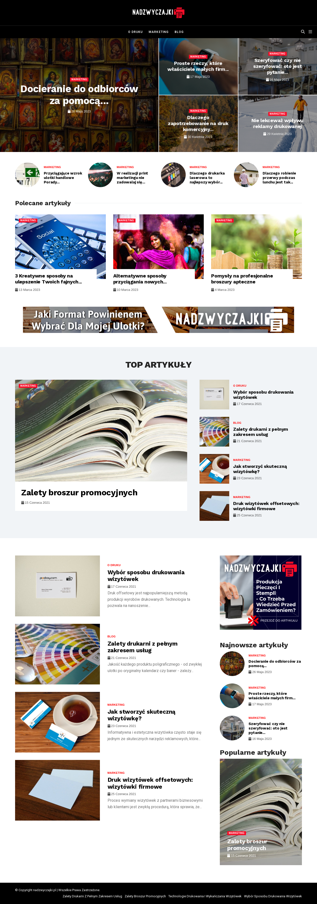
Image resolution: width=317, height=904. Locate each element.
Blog (179, 32)
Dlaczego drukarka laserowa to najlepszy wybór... (207, 177)
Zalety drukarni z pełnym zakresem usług (260, 432)
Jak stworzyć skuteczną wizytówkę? (142, 715)
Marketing (159, 32)
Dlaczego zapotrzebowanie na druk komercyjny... (198, 123)
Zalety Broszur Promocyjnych (145, 896)
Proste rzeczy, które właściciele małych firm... (198, 66)
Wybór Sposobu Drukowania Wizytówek (273, 896)
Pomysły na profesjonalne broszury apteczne (242, 279)
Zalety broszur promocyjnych (79, 492)
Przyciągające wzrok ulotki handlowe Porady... (63, 177)
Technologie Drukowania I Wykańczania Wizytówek (205, 896)
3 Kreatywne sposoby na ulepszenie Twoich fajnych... (48, 279)
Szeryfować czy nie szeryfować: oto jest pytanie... (277, 66)
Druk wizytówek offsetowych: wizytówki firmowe (266, 506)
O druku (135, 32)
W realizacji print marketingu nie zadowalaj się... (132, 177)
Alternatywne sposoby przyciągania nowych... (140, 279)
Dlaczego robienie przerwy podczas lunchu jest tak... (279, 177)
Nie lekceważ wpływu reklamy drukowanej (277, 123)
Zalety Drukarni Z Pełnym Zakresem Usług (92, 896)
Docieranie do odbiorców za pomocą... (79, 94)
